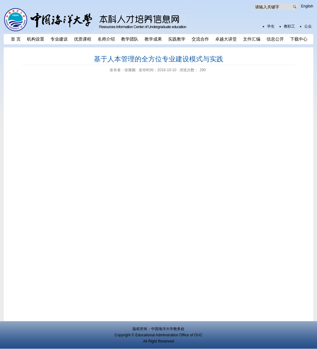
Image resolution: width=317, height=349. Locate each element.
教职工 (289, 26)
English (307, 6)
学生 (271, 26)
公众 (308, 26)
